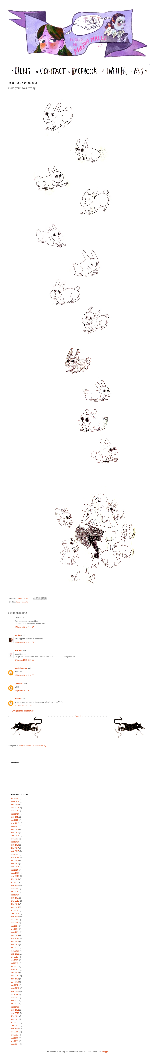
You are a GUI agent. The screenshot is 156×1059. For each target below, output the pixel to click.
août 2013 (15, 954)
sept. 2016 (15, 867)
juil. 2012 (14, 994)
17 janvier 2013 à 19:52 (24, 642)
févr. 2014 (15, 935)
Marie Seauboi (21, 668)
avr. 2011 (14, 1041)
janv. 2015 (15, 901)
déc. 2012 (15, 979)
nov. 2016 (15, 864)
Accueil (78, 716)
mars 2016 (15, 873)
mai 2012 (14, 1001)
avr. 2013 (14, 966)
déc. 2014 (15, 904)
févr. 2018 (15, 845)
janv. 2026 (15, 808)
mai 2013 (14, 963)
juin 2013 (14, 960)
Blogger (105, 1052)
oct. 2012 (14, 985)
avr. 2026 (14, 798)
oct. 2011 (14, 1022)
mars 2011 (15, 1044)
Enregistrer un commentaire (23, 711)
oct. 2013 (14, 948)
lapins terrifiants (22, 602)
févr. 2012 (15, 1010)
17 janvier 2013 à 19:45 (24, 627)
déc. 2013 (15, 942)
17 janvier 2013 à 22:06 (24, 690)
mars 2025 (15, 814)
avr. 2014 (14, 929)
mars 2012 (15, 1007)
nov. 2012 (15, 982)
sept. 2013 (15, 951)
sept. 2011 (15, 1025)
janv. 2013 (15, 976)
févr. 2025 (15, 817)
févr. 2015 (15, 898)
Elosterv (18, 651)
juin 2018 (14, 839)
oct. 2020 (14, 820)
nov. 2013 (15, 945)
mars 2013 (15, 969)
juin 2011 (14, 1035)
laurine (18, 635)
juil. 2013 (14, 957)
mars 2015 (15, 895)
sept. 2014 (15, 913)
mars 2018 (15, 842)
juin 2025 (14, 811)
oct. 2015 (14, 882)
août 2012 (15, 991)
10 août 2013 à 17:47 (23, 705)
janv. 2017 (15, 857)
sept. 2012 (15, 988)
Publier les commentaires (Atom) (32, 745)
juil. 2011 (14, 1032)
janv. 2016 (15, 876)
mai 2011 (14, 1038)
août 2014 (15, 916)
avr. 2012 (14, 1004)
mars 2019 (15, 826)
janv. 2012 (15, 1013)
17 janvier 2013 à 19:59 (24, 660)
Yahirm (18, 699)
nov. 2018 (15, 833)
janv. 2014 (15, 938)
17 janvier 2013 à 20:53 (24, 675)
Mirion (19, 598)
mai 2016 (14, 870)
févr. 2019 (15, 829)
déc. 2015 (15, 879)
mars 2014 (15, 932)
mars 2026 (15, 801)
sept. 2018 (15, 836)
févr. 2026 (15, 804)
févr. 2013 (15, 973)
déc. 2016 (15, 860)
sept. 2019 (15, 823)
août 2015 (15, 885)
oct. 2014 (14, 910)
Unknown (19, 683)
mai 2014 (14, 926)
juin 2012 (14, 998)
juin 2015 (14, 889)
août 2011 (15, 1029)
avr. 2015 (14, 892)
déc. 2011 (15, 1016)
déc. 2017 (15, 848)
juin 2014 (14, 923)
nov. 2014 (15, 907)
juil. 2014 (14, 920)
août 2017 (15, 851)
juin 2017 (14, 854)
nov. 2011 (15, 1019)
